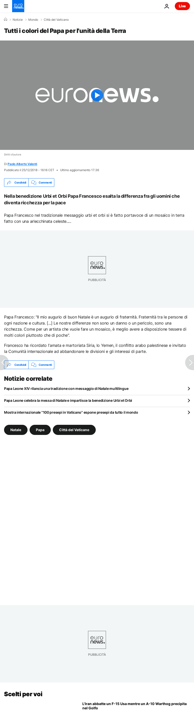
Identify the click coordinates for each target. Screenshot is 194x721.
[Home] (5, 19)
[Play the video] (97, 95)
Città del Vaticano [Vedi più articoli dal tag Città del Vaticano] (74, 430)
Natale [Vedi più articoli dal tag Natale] (15, 430)
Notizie (18, 19)
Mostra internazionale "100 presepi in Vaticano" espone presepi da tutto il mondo (71, 412)
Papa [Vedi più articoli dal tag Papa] (40, 430)
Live (182, 6)
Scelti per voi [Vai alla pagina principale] (23, 694)
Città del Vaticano (56, 19)
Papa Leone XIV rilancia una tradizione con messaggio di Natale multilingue (66, 388)
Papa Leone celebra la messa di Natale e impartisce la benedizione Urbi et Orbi (68, 400)
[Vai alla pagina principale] (18, 6)
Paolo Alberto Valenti (22, 164)
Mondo (33, 19)
